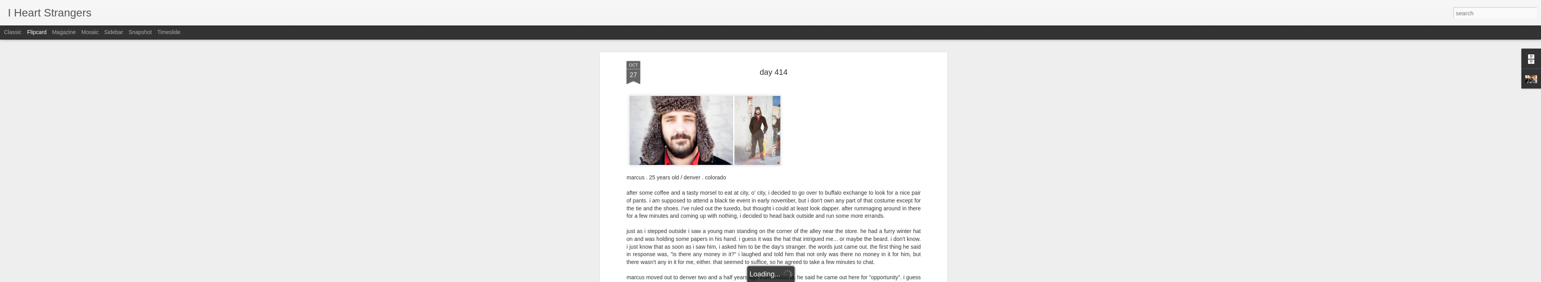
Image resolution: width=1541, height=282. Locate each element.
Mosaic (89, 32)
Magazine (64, 32)
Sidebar (113, 32)
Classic (13, 32)
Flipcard (37, 32)
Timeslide (168, 32)
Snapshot (140, 32)
